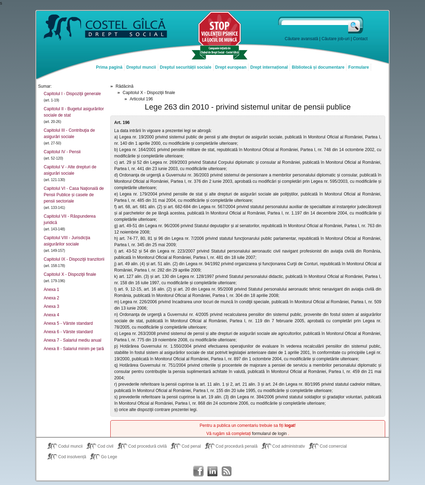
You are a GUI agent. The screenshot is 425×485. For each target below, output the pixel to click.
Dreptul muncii (141, 67)
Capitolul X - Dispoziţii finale (70, 274)
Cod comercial (333, 446)
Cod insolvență (72, 456)
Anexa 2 (51, 298)
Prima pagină (109, 67)
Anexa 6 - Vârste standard (68, 331)
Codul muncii (70, 446)
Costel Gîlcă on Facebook (198, 471)
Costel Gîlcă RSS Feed (226, 471)
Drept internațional (269, 67)
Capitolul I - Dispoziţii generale (72, 93)
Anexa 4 (51, 314)
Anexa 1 (51, 289)
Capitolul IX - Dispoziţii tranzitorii (74, 259)
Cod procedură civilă (147, 446)
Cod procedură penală (237, 446)
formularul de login (270, 433)
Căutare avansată (301, 38)
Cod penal (191, 446)
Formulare (358, 67)
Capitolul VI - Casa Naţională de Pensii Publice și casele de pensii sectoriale (74, 195)
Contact (360, 38)
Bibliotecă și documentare (318, 67)
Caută (356, 25)
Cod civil (105, 446)
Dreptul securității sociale (185, 67)
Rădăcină (125, 86)
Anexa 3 (51, 306)
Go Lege (109, 456)
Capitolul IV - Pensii (62, 151)
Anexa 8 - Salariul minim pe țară (74, 348)
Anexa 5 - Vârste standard (68, 323)
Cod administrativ (288, 446)
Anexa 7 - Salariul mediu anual (72, 340)
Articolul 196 (141, 99)
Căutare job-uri (336, 38)
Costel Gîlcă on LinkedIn (212, 471)
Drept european (231, 67)
